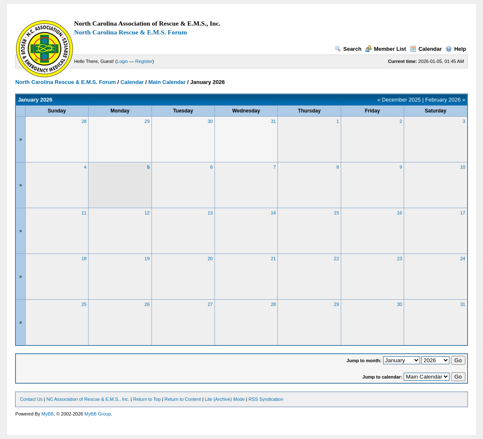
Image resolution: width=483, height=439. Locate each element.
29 (146, 121)
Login (122, 61)
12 (146, 212)
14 (273, 212)
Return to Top (147, 399)
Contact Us (31, 399)
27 (210, 304)
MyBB (48, 413)
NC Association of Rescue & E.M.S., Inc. (88, 399)
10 (462, 167)
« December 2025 (398, 100)
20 (210, 258)
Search (347, 49)
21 (273, 258)
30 (210, 121)
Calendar (426, 49)
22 (336, 258)
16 (399, 212)
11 (83, 212)
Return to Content (182, 399)
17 (462, 212)
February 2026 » (445, 100)
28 (83, 121)
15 (336, 212)
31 (273, 121)
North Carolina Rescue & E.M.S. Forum (130, 32)
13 (210, 212)
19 (146, 258)
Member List (385, 49)
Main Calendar (167, 82)
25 (83, 304)
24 (462, 258)
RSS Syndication (265, 399)
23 (399, 258)
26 (146, 304)
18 (83, 258)
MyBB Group (97, 413)
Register (143, 61)
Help (455, 49)
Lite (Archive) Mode (225, 399)
